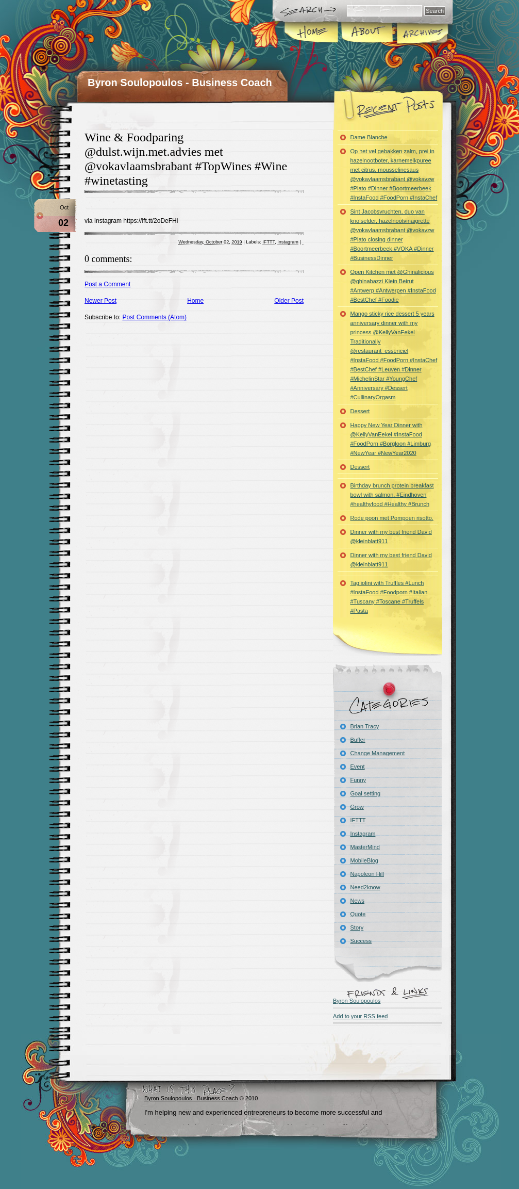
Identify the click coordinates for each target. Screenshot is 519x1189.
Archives (421, 33)
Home (311, 33)
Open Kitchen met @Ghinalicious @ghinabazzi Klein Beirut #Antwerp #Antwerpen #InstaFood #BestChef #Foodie (393, 286)
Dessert (360, 411)
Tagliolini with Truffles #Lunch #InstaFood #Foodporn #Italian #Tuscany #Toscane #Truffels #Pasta (389, 597)
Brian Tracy (364, 726)
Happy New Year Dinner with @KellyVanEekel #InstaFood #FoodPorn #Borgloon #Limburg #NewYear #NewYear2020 (390, 439)
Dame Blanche (369, 137)
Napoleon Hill (367, 874)
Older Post (289, 300)
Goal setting (365, 793)
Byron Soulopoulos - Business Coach (180, 82)
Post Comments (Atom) (154, 317)
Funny (358, 780)
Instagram (287, 242)
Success (361, 941)
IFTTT (268, 242)
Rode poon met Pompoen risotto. (391, 518)
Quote (358, 914)
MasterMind (365, 847)
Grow (357, 807)
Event (357, 766)
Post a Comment (107, 284)
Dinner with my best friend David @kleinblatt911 (391, 536)
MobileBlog (364, 860)
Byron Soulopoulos (356, 1001)
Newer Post (100, 300)
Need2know (365, 887)
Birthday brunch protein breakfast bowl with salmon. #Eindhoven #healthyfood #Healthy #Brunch (392, 494)
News (357, 901)
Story (357, 927)
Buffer (357, 740)
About (366, 33)
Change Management (377, 753)
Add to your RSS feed (360, 1016)
